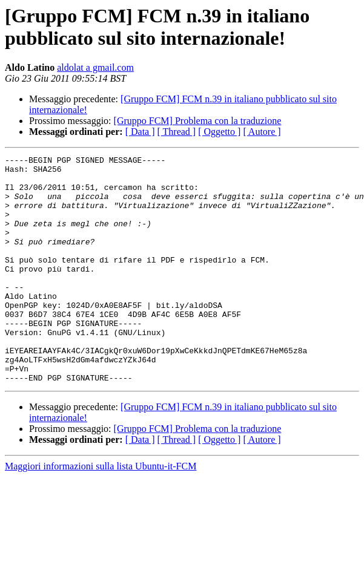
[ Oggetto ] (219, 131)
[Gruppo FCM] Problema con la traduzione (198, 121)
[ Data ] (140, 131)
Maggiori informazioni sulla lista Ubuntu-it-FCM (100, 511)
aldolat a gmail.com (95, 67)
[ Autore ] (261, 131)
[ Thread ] (176, 131)
